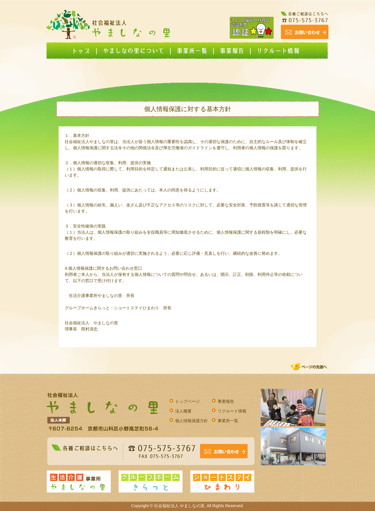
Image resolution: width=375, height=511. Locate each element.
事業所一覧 (228, 420)
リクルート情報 (232, 411)
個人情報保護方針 (191, 420)
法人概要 (183, 411)
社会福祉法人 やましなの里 (179, 505)
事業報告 (226, 401)
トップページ (187, 401)
